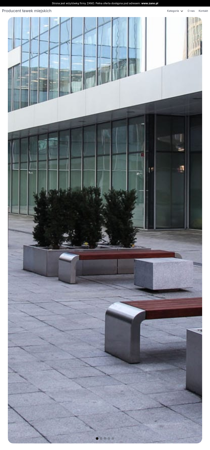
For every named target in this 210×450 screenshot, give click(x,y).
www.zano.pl (149, 3)
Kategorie (173, 10)
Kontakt (203, 10)
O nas (191, 10)
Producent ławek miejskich (26, 10)
